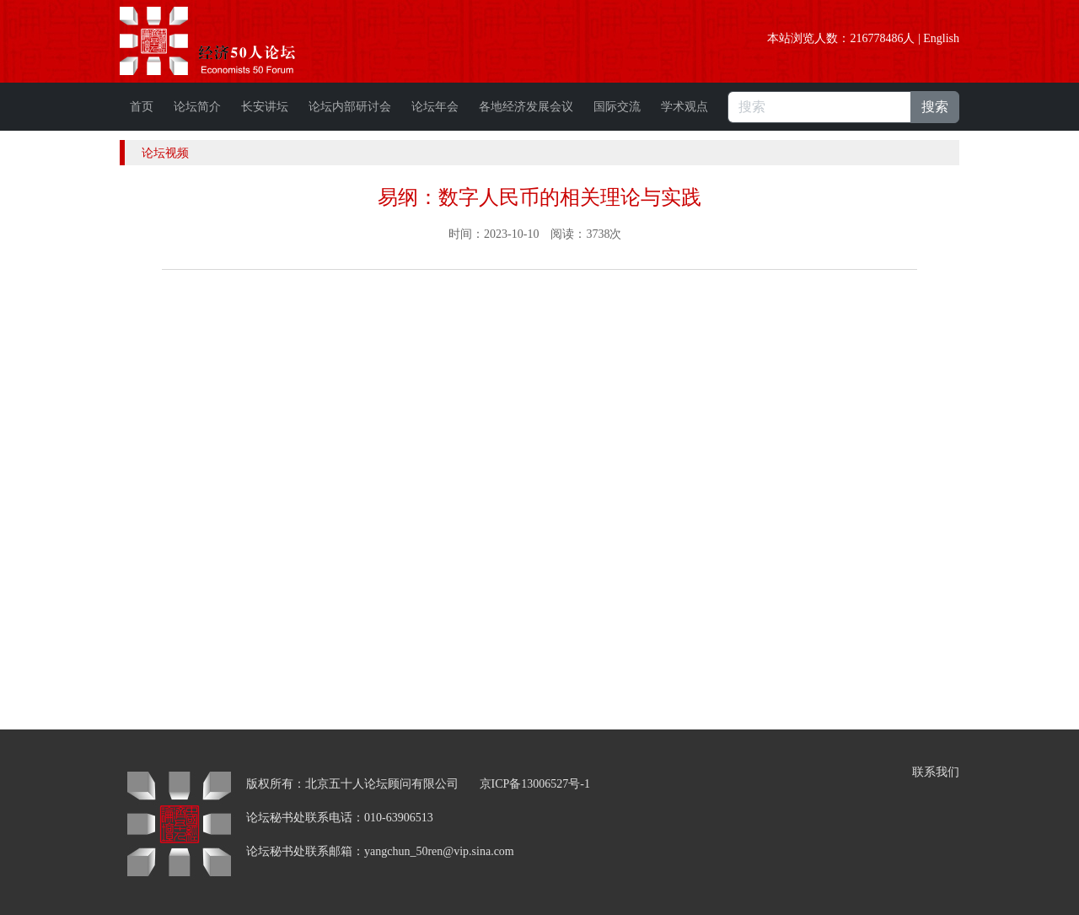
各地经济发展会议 (526, 106)
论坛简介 (197, 106)
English (941, 38)
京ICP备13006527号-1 (535, 784)
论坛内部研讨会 (350, 106)
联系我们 (935, 772)
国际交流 (617, 106)
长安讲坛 (264, 106)
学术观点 (684, 106)
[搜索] (819, 107)
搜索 (934, 107)
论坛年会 (435, 106)
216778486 (876, 38)
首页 (141, 106)
